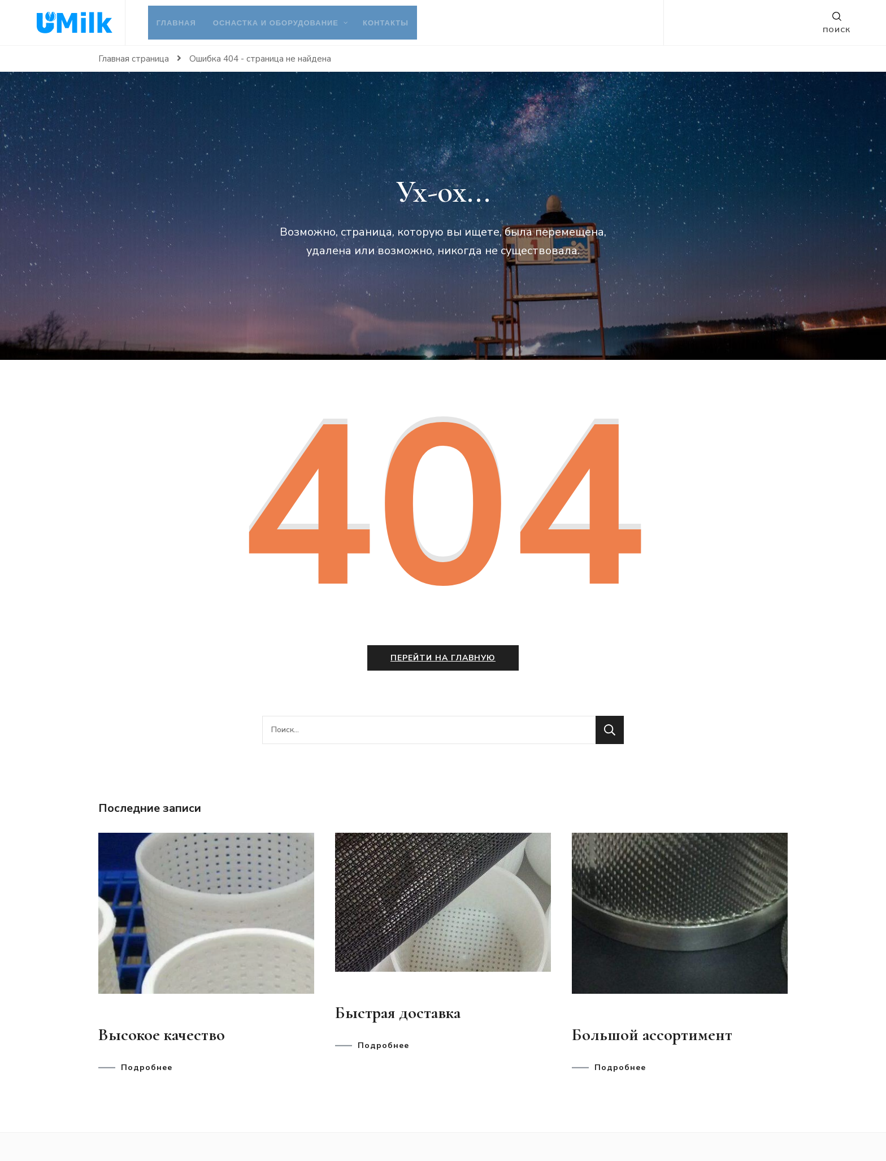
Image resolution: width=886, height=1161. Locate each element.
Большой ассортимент (652, 1034)
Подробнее (146, 1068)
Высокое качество (161, 1034)
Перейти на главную (443, 658)
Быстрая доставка (398, 1012)
